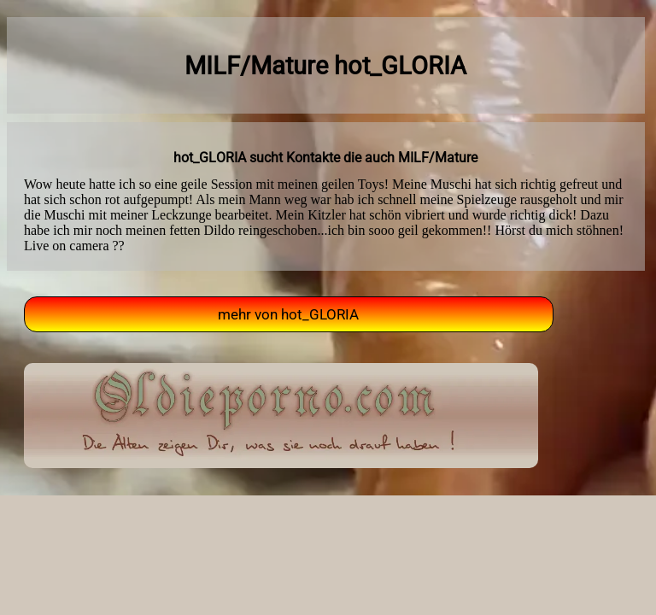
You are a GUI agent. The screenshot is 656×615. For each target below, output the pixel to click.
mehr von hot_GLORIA (288, 314)
